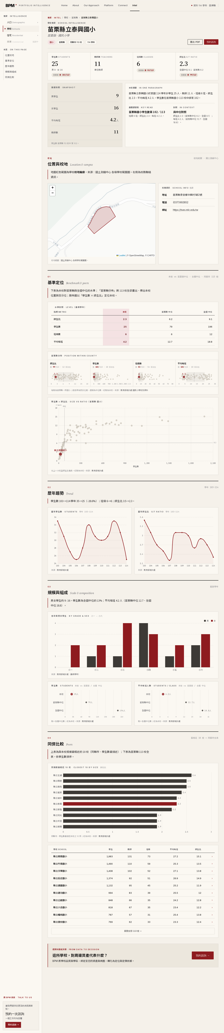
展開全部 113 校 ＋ (133, 931)
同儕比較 (9, 77)
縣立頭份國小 (60, 921)
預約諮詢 (211, 42)
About (75, 5)
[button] (52, 188)
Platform (108, 5)
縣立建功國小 (60, 892)
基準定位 (9, 60)
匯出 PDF (195, 42)
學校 (66, 17)
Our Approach (91, 5)
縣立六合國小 (60, 907)
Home (64, 5)
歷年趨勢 (9, 66)
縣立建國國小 (60, 885)
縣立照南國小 (60, 856)
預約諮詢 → (13, 1024)
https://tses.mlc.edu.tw (185, 209)
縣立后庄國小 (60, 878)
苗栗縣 (75, 17)
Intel (134, 5)
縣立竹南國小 (60, 863)
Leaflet (120, 255)
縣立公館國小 (60, 900)
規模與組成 (10, 71)
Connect (123, 5)
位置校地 (9, 55)
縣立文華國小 (60, 870)
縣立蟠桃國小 (60, 914)
